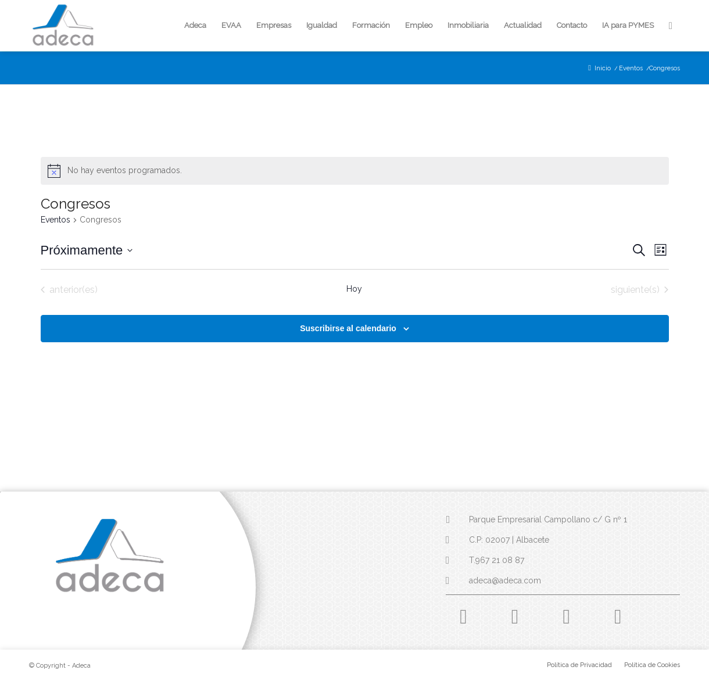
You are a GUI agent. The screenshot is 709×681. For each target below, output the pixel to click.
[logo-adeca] (63, 25)
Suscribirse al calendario (348, 328)
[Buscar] (670, 25)
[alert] (355, 171)
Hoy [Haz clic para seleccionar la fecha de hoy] (354, 288)
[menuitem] (195, 25)
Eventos (55, 219)
